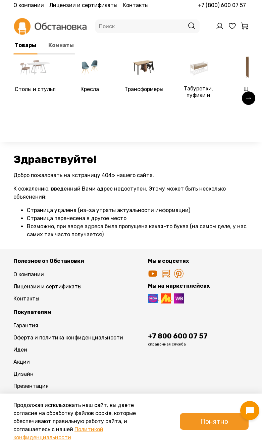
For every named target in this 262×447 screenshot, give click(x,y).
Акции (21, 362)
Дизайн (23, 374)
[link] (35, 75)
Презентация (31, 386)
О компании (28, 5)
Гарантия (25, 325)
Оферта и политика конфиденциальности (68, 337)
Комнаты (61, 45)
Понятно (214, 421)
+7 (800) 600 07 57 (222, 5)
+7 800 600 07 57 (178, 336)
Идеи (20, 350)
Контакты (136, 5)
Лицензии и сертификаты (83, 5)
